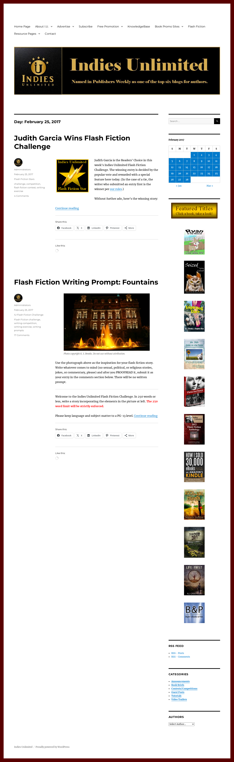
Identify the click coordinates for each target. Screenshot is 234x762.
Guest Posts (177, 692)
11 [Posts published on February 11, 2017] (216, 161)
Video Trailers (179, 699)
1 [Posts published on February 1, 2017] (194, 154)
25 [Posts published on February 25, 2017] (216, 173)
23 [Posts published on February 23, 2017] (201, 173)
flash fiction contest (25, 187)
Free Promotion (108, 26)
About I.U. (42, 26)
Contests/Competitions (184, 688)
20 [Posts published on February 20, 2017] (179, 173)
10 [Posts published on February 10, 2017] (209, 161)
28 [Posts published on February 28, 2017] (187, 179)
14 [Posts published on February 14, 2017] (187, 167)
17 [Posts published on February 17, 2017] (209, 167)
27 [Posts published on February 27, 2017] (179, 179)
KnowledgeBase (139, 26)
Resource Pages (25, 33)
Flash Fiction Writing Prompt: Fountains (86, 282)
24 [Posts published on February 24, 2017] (208, 173)
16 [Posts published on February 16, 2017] (201, 167)
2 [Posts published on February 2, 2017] (201, 154)
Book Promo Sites (167, 26)
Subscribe (86, 26)
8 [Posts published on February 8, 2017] (194, 161)
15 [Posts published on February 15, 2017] (194, 167)
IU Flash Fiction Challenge (28, 314)
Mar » (210, 185)
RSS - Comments (180, 656)
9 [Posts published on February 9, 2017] (201, 161)
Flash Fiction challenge (27, 319)
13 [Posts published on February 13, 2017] (180, 167)
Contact (50, 33)
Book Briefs (177, 685)
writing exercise (23, 326)
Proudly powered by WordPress (53, 747)
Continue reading (67, 208)
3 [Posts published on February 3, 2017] (208, 154)
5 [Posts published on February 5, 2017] (172, 161)
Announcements (180, 681)
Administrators (22, 169)
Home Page (22, 26)
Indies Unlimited (23, 747)
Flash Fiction (196, 26)
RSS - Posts (177, 653)
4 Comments (21, 195)
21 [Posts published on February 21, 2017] (187, 173)
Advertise (63, 26)
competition (33, 183)
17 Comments (21, 335)
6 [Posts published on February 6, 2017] (179, 161)
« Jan (179, 185)
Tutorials (176, 695)
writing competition (25, 323)
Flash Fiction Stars (24, 179)
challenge (19, 183)
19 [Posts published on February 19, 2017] (172, 173)
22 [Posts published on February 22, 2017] (194, 173)
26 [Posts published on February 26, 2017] (172, 179)
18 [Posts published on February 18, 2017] (216, 167)
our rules (116, 189)
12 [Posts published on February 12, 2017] (172, 167)
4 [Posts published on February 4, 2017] (216, 154)
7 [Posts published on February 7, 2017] (187, 161)
